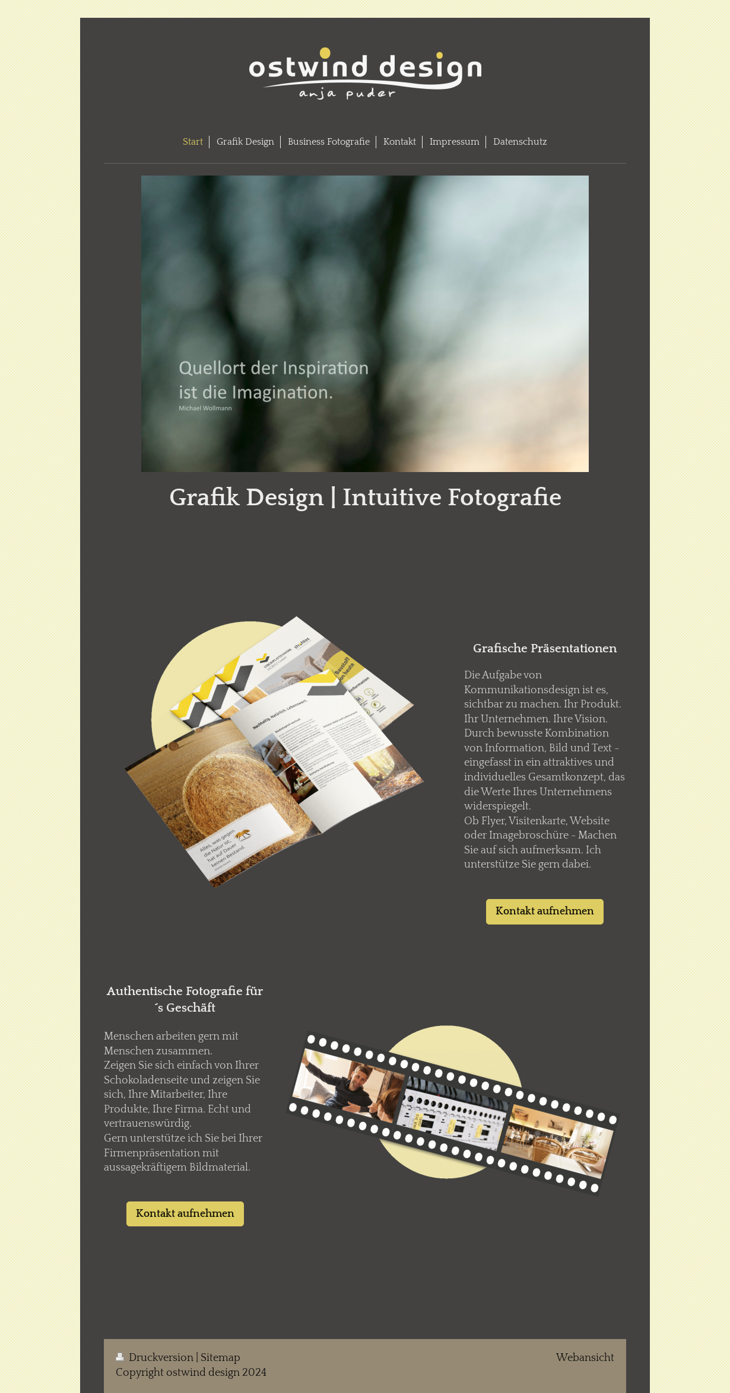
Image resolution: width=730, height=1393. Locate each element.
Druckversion (156, 1358)
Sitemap (220, 1358)
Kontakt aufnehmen (545, 911)
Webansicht (585, 1358)
